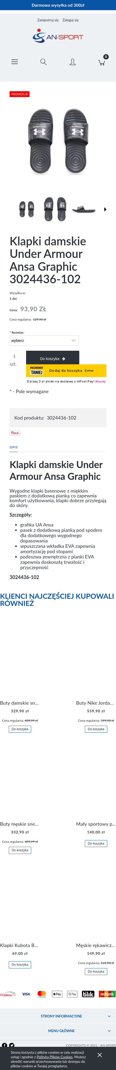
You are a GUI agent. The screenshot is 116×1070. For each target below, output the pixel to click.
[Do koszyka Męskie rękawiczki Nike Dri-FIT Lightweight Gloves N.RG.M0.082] (96, 971)
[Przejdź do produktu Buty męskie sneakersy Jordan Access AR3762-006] (20, 782)
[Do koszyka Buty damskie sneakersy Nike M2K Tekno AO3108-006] (20, 729)
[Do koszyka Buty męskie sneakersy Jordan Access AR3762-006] (20, 850)
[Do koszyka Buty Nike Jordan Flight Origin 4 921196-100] (96, 729)
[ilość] (15, 356)
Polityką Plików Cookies (55, 1057)
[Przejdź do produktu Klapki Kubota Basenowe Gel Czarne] (20, 904)
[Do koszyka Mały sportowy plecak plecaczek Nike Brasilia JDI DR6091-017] (96, 843)
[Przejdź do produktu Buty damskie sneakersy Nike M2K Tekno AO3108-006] (20, 661)
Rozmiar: (17, 332)
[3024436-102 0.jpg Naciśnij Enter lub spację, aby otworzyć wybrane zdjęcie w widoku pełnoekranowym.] (58, 141)
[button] (14, 60)
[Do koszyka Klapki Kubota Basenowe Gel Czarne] (20, 964)
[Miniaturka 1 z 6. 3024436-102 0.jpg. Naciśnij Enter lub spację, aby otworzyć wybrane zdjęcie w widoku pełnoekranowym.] (27, 209)
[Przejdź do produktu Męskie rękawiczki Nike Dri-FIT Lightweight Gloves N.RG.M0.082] (96, 904)
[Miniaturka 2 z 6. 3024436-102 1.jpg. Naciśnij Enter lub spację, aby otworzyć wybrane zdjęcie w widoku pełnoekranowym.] (55, 209)
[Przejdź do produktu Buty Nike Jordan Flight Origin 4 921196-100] (96, 661)
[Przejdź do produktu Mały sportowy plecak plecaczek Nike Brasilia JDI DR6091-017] (96, 782)
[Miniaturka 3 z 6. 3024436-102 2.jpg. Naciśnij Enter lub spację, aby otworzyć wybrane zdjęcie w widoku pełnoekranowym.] (84, 209)
